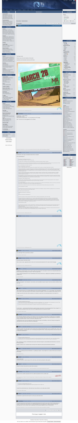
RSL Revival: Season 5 (68, 116)
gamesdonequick (67, 63)
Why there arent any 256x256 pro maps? (8, 61)
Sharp (72, 165)
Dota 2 (4, 83)
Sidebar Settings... (69, 167)
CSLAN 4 (66, 135)
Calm (65, 46)
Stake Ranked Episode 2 (68, 147)
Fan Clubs (4, 110)
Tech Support (5, 124)
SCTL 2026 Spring (67, 115)
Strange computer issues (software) (8, 126)
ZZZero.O (65, 19)
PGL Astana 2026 (67, 118)
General (4, 56)
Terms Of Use (41, 419)
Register (7, 0)
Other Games (9, 74)
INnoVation (72, 161)
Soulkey (72, 164)
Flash (66, 164)
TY (65, 160)
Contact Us (46, 419)
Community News (6, 20)
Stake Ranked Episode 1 (68, 123)
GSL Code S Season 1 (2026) (7, 39)
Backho (65, 48)
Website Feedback (8, 139)
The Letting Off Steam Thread (7, 105)
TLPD (69, 154)
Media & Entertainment (7, 113)
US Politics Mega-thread (6, 104)
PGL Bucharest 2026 (68, 122)
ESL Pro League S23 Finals (69, 126)
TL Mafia (4, 95)
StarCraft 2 (8, 27)
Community (8, 101)
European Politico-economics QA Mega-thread (9, 106)
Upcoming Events (69, 72)
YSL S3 (66, 131)
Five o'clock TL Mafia (6, 99)
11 (56, 23)
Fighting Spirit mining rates (6, 70)
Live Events (69, 12)
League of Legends (6, 86)
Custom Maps (5, 44)
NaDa (65, 49)
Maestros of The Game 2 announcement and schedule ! (8, 21)
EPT (31, 10)
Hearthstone (5, 91)
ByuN (66, 159)
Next (59, 23)
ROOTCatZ (65, 44)
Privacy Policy (36, 419)
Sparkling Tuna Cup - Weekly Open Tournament (9, 36)
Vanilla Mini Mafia (5, 96)
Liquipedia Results (69, 97)
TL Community (5, 129)
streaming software (5, 125)
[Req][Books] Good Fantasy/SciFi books (8, 116)
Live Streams (69, 40)
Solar (65, 161)
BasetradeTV (67, 64)
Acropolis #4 (66, 112)
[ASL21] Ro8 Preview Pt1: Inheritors (8, 17)
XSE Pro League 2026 (68, 145)
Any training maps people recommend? (8, 72)
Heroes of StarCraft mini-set (7, 93)
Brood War (8, 54)
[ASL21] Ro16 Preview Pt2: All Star (8, 18)
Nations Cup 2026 (67, 103)
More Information (57, 421)
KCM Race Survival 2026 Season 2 (70, 111)
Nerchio (72, 159)
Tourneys (4, 35)
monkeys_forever (66, 51)
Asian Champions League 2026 (69, 150)
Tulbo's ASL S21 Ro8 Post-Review (8, 60)
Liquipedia (70, 0)
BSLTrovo (66, 68)
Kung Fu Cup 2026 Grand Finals (69, 136)
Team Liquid (66, 0)
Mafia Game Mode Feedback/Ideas (8, 97)
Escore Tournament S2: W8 (68, 134)
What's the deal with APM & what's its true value (9, 71)
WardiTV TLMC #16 (67, 102)
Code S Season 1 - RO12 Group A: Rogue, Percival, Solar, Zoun (8, 16)
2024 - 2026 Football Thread (7, 118)
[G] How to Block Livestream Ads (7, 127)
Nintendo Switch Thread (6, 78)
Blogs (9, 132)
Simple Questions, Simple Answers (8, 69)
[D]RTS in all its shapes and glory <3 (8, 45)
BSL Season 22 (67, 106)
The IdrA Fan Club (5, 111)
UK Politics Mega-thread (6, 107)
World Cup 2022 (5, 122)
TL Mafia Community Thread (7, 98)
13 (14, 16)
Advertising (32, 419)
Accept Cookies (50, 421)
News (8, 12)
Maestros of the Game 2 (68, 140)
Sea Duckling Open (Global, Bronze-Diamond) (9, 37)
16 (14, 17)
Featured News (5, 13)
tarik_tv (65, 56)
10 (14, 18)
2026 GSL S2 (66, 141)
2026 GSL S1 (66, 117)
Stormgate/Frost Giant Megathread (8, 77)
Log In (3, 0)
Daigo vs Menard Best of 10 (7, 79)
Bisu (71, 163)
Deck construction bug (6, 92)
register (40, 414)
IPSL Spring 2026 (67, 110)
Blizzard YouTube (67, 66)
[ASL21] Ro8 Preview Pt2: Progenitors (8, 15)
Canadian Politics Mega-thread (7, 108)
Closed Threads (9, 141)
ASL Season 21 (67, 107)
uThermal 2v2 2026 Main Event (69, 139)
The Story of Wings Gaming (7, 84)
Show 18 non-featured (67, 69)
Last (65, 165)
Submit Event (73, 23)
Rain (65, 163)
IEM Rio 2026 (66, 121)
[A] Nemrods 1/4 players (6, 46)
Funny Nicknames (5, 136)
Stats (65, 162)
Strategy (4, 42)
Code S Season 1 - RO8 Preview (7, 29)
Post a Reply (19, 23)
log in (36, 414)
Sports (4, 117)
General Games (5, 76)
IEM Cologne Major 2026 (68, 146)
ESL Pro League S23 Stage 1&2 (69, 127)
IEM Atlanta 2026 (67, 151)
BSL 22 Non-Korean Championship (70, 130)
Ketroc (65, 43)
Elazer (72, 162)
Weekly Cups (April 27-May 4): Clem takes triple (8, 22)
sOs (71, 160)
